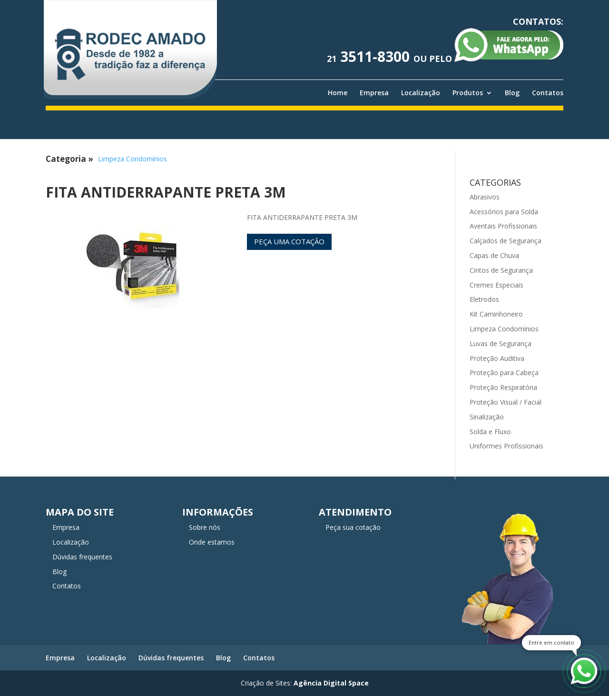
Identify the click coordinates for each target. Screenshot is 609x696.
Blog (512, 92)
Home (337, 92)
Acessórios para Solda (504, 211)
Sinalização (487, 416)
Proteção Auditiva (497, 358)
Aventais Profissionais (503, 225)
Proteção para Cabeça (504, 372)
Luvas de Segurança (500, 343)
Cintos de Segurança (501, 270)
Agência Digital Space (331, 682)
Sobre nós (204, 527)
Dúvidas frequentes (82, 556)
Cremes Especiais (496, 284)
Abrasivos (485, 196)
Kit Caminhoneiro (496, 313)
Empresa (374, 92)
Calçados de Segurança (505, 240)
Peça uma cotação (289, 241)
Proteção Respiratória (503, 387)
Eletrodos (484, 299)
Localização (420, 92)
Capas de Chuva (494, 255)
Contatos (547, 92)
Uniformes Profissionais (506, 445)
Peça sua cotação (353, 527)
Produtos (467, 92)
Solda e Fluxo (490, 431)
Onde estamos (212, 542)
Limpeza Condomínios (132, 158)
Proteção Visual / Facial (505, 402)
